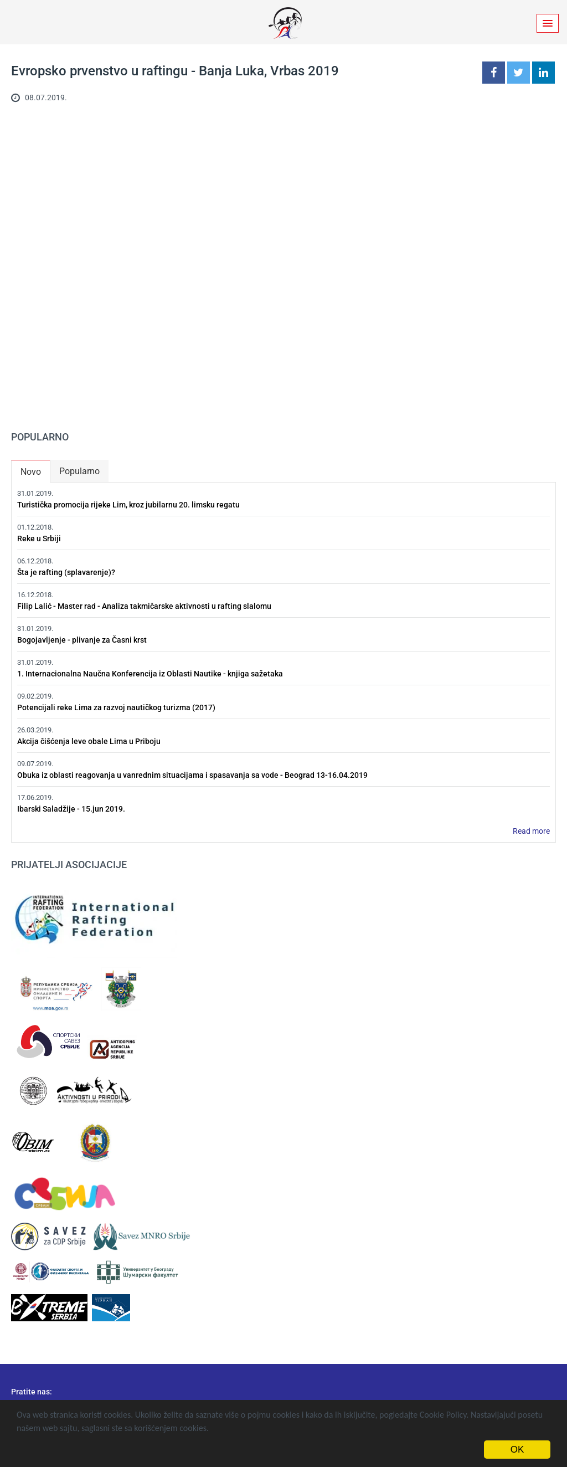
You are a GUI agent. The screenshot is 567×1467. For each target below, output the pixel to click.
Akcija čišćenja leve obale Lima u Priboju (89, 741)
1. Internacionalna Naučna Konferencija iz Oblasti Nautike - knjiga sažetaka (150, 673)
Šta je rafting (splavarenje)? (66, 572)
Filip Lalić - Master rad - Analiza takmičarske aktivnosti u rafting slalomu (144, 606)
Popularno (79, 471)
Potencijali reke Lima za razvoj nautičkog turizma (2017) (116, 707)
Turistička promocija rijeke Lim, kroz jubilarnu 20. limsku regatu (128, 504)
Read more (531, 831)
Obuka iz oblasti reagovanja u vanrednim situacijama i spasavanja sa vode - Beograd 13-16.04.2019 (192, 775)
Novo (35, 469)
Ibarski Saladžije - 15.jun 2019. (71, 808)
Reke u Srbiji (39, 538)
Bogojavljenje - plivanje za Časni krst (82, 639)
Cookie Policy (443, 1414)
